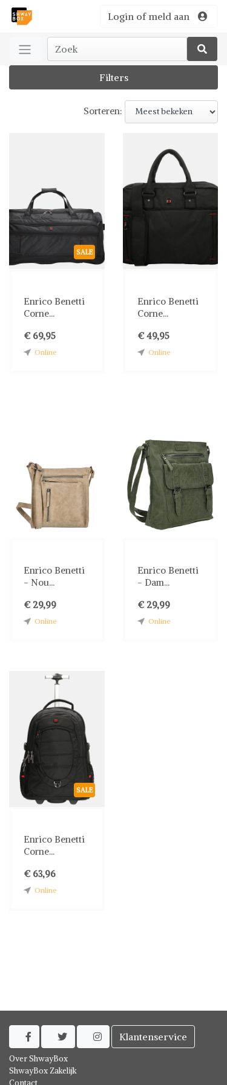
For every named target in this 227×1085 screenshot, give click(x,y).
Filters (113, 77)
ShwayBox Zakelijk (43, 1071)
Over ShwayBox (38, 1059)
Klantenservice (153, 1037)
